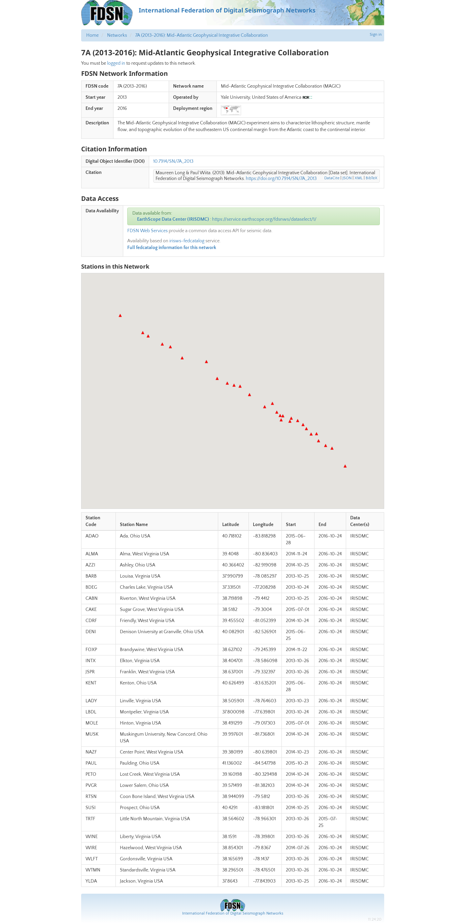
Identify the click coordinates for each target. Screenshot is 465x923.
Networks (117, 35)
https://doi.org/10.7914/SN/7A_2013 (281, 178)
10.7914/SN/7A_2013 (173, 161)
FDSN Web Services (147, 231)
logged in (116, 63)
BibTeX (371, 178)
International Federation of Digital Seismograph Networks (232, 913)
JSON (347, 178)
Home (92, 35)
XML (359, 178)
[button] (142, 332)
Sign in (376, 34)
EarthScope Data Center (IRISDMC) (173, 219)
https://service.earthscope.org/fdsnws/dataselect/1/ (264, 219)
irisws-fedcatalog (186, 241)
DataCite (331, 178)
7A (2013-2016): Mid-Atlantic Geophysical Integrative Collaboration (201, 35)
